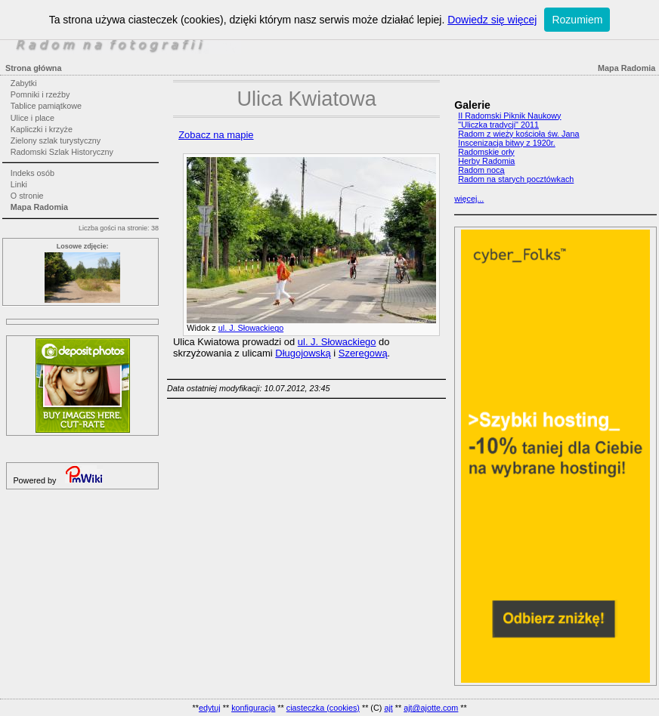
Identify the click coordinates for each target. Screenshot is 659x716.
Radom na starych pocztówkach (516, 179)
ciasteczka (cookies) (323, 707)
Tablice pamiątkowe (46, 105)
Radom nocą (481, 169)
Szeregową (363, 353)
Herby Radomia (486, 160)
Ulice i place (32, 117)
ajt (388, 707)
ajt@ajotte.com (431, 707)
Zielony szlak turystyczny (56, 140)
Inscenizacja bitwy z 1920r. (506, 142)
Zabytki (24, 83)
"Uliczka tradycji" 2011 (498, 124)
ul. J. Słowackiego (250, 327)
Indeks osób (32, 172)
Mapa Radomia (39, 206)
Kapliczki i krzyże (42, 129)
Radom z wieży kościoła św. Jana (518, 133)
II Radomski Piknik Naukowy (509, 115)
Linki (19, 184)
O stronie (27, 195)
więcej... (469, 198)
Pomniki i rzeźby (40, 94)
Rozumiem (577, 20)
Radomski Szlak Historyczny (62, 151)
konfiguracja (253, 707)
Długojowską (302, 353)
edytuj (210, 707)
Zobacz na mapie (215, 134)
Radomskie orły (486, 151)
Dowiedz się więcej (492, 20)
